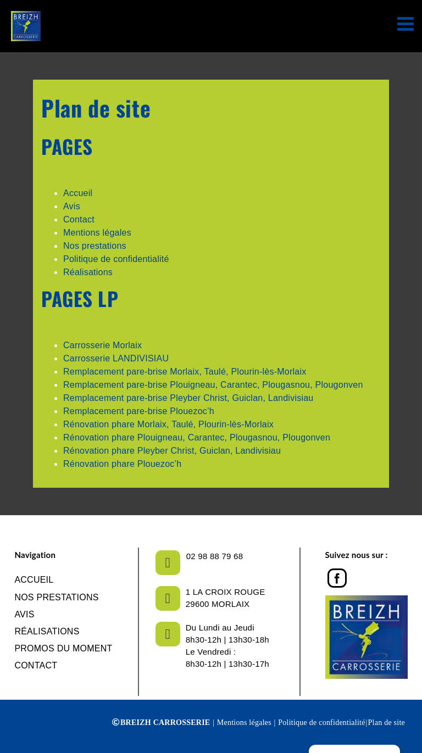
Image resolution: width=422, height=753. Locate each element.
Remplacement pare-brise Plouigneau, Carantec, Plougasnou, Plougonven (213, 384)
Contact (79, 219)
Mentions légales (97, 232)
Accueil (77, 193)
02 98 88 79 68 (214, 556)
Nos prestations (94, 245)
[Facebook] (337, 575)
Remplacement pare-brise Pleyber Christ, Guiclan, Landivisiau (188, 398)
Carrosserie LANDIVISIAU (116, 358)
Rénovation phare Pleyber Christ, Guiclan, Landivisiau (172, 450)
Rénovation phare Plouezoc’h (122, 463)
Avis (71, 206)
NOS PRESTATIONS (56, 597)
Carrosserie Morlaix (102, 345)
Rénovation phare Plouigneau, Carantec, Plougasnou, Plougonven (196, 437)
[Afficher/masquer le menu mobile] (407, 23)
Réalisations (88, 272)
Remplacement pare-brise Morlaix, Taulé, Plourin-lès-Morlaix (184, 371)
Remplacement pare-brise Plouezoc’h (138, 411)
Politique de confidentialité (116, 259)
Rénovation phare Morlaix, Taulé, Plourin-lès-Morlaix (168, 424)
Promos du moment (63, 648)
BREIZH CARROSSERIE (165, 722)
